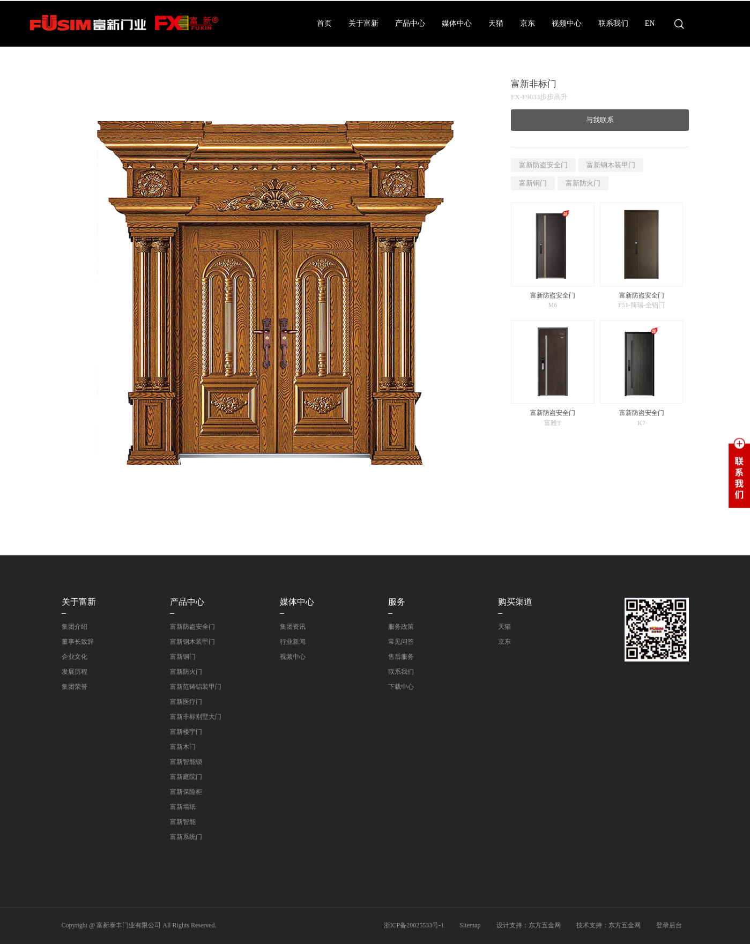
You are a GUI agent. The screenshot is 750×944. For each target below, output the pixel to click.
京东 (527, 23)
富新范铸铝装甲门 (195, 686)
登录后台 (669, 925)
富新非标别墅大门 (195, 716)
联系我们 (613, 23)
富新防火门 (583, 183)
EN (650, 23)
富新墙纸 (183, 807)
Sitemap (469, 925)
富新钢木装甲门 (610, 165)
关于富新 (363, 23)
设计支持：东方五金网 (528, 925)
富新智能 (183, 822)
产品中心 (410, 23)
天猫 (495, 23)
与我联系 (600, 120)
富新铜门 (533, 183)
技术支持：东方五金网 (608, 925)
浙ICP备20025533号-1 (414, 925)
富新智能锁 (186, 761)
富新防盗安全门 (543, 165)
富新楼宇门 (186, 731)
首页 (324, 23)
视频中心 (567, 23)
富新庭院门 (186, 777)
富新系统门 (186, 837)
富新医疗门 (186, 701)
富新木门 (183, 746)
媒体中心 (457, 23)
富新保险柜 (186, 792)
